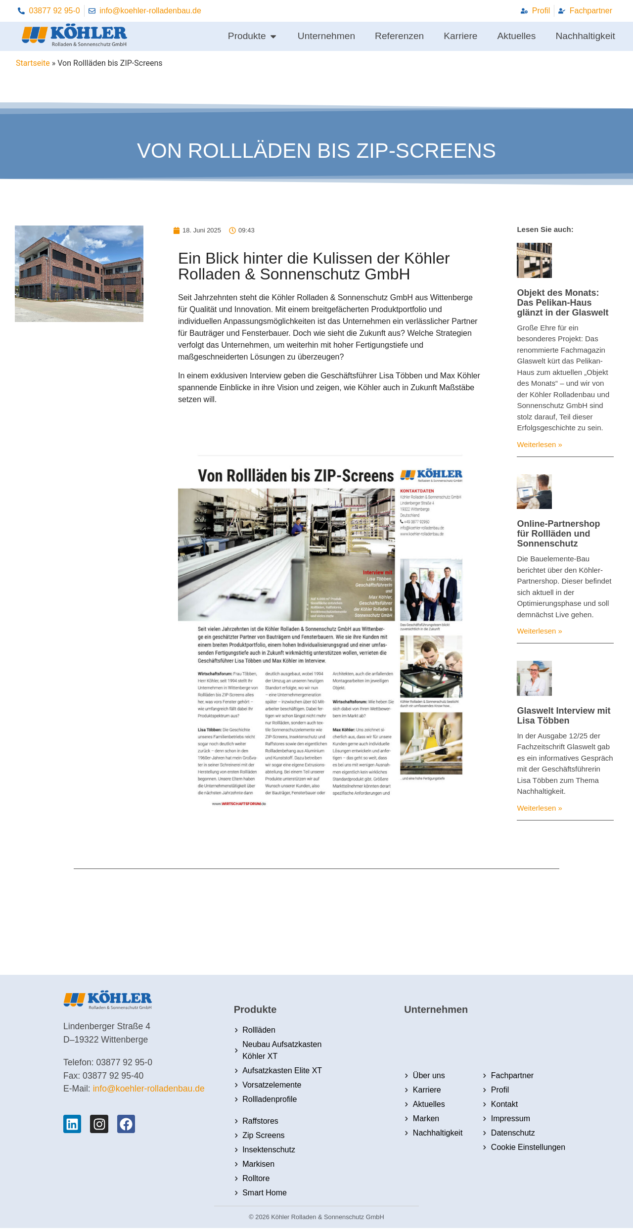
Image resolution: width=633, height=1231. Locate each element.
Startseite (33, 63)
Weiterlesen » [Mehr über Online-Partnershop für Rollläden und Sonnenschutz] (539, 631)
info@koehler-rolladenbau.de (149, 1089)
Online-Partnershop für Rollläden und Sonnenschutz (558, 533)
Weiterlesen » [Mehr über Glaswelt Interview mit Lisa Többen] (539, 808)
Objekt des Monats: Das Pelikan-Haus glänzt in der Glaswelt (562, 303)
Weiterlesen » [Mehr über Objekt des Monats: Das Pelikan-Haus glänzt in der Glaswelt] (539, 444)
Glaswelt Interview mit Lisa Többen (563, 716)
